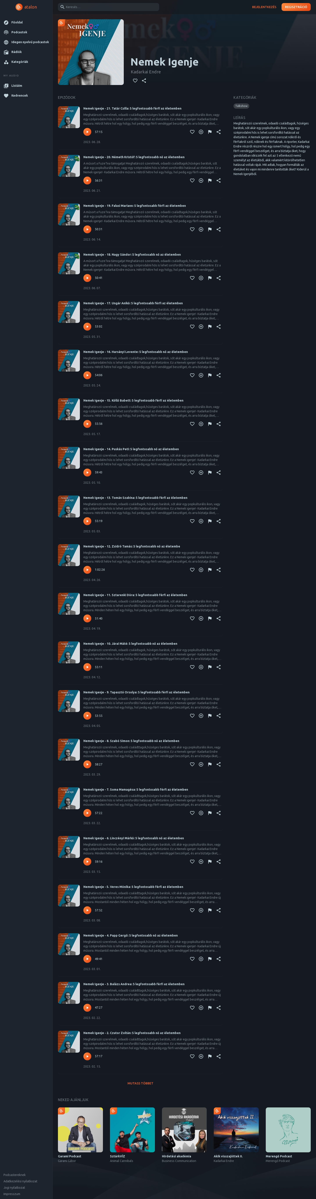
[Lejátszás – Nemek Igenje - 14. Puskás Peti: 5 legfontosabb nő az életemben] (87, 472)
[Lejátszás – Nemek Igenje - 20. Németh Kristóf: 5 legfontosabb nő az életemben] (87, 180)
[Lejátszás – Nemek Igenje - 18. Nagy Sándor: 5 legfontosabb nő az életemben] (87, 278)
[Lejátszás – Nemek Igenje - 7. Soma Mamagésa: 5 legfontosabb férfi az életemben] (87, 813)
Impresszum (12, 1194)
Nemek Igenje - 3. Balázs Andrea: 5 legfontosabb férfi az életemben (134, 984)
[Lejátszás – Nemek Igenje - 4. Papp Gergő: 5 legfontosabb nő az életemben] (87, 959)
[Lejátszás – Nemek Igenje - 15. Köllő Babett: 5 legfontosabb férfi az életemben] (87, 424)
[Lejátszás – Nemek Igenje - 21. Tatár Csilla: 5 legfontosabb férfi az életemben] (87, 132)
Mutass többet (140, 1083)
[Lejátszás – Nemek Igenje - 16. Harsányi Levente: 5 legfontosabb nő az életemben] (87, 375)
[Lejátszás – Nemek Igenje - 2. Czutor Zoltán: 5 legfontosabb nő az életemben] (87, 1056)
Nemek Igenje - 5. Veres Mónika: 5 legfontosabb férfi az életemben (133, 887)
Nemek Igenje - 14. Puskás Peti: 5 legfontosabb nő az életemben (131, 449)
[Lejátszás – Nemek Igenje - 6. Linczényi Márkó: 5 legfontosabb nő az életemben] (87, 862)
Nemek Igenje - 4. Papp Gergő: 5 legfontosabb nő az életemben (130, 935)
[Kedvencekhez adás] (135, 80)
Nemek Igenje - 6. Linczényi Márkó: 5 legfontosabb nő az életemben (133, 838)
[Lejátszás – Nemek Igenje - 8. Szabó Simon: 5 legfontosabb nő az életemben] (87, 764)
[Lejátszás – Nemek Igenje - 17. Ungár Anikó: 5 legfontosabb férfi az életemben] (87, 327)
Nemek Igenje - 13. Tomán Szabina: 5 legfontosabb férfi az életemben (135, 497)
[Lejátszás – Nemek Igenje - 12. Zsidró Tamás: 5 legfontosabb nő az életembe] (87, 570)
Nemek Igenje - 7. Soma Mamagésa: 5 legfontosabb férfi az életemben (135, 789)
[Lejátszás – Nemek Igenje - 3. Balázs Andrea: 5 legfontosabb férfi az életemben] (87, 1008)
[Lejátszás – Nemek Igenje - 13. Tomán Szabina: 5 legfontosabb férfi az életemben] (87, 521)
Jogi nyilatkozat (14, 1187)
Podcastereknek (15, 1175)
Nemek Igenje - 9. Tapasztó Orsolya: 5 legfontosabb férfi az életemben (136, 692)
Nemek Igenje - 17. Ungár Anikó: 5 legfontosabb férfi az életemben (133, 303)
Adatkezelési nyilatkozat (20, 1181)
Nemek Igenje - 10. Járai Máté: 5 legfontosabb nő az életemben (130, 643)
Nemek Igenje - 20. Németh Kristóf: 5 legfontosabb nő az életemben (134, 157)
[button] (26, 22)
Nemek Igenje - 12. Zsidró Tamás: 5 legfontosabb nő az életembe (131, 546)
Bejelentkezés (264, 7)
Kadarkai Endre (146, 71)
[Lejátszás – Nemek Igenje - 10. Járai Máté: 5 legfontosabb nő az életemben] (87, 667)
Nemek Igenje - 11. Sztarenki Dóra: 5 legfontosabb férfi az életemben (135, 595)
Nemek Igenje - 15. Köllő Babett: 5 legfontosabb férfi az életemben (133, 400)
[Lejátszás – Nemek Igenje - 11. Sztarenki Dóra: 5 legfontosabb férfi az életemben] (87, 618)
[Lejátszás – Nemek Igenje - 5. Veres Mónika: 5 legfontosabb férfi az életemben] (87, 910)
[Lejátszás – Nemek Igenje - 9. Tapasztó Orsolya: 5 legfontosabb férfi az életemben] (87, 716)
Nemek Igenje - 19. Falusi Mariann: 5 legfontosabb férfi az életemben (134, 205)
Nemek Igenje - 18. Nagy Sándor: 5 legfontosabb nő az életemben (132, 254)
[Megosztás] (144, 80)
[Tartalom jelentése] (209, 132)
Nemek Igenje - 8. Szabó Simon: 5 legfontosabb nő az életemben (131, 741)
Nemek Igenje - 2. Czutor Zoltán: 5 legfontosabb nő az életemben (132, 1033)
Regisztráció (296, 7)
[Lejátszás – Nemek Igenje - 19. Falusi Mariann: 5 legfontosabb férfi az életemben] (87, 229)
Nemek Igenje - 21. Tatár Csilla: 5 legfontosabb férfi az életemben (132, 108)
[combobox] (107, 7)
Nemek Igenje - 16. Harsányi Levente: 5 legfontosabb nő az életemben (135, 352)
